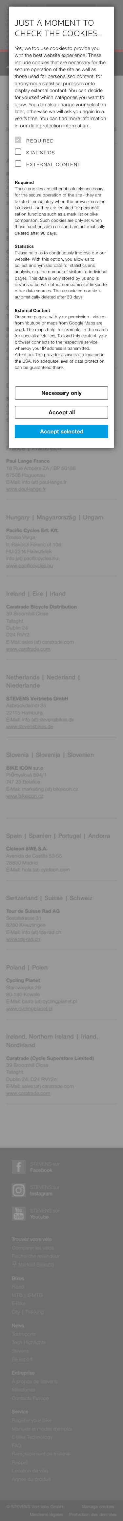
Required (40, 140)
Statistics (40, 152)
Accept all (62, 412)
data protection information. (59, 125)
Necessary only (61, 393)
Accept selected (61, 431)
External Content (53, 164)
